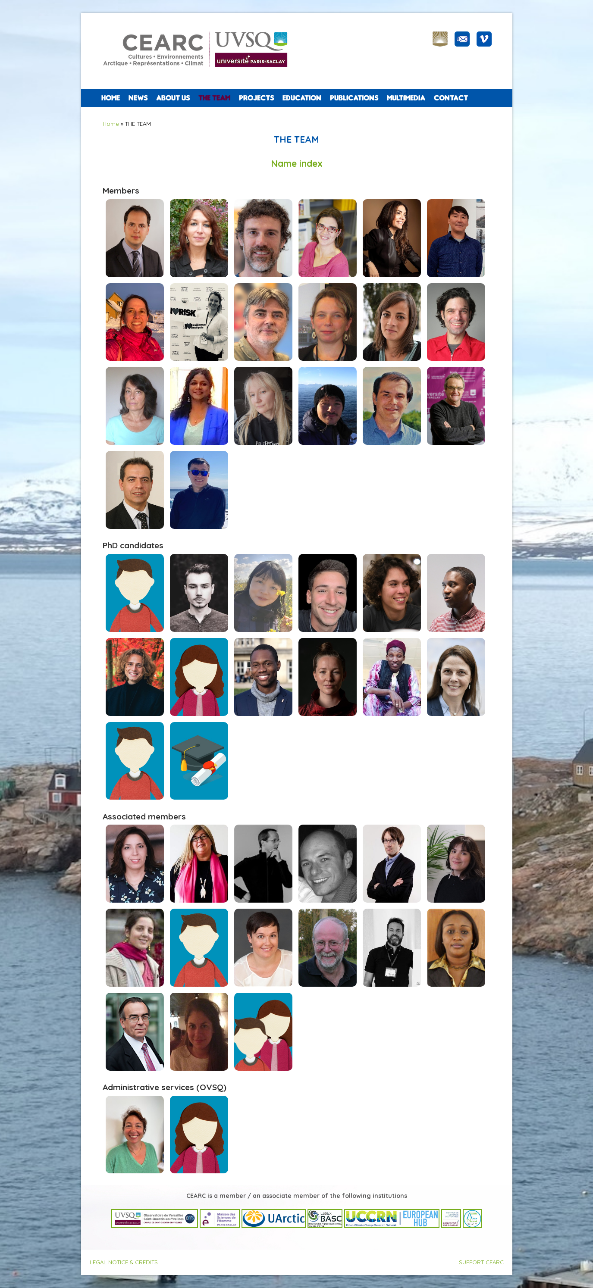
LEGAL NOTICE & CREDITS (124, 1262)
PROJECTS (256, 98)
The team (214, 98)
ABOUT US (173, 98)
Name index (297, 163)
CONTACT (451, 98)
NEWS (138, 98)
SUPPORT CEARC (481, 1262)
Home (110, 98)
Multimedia (406, 98)
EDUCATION (301, 98)
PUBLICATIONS (354, 98)
